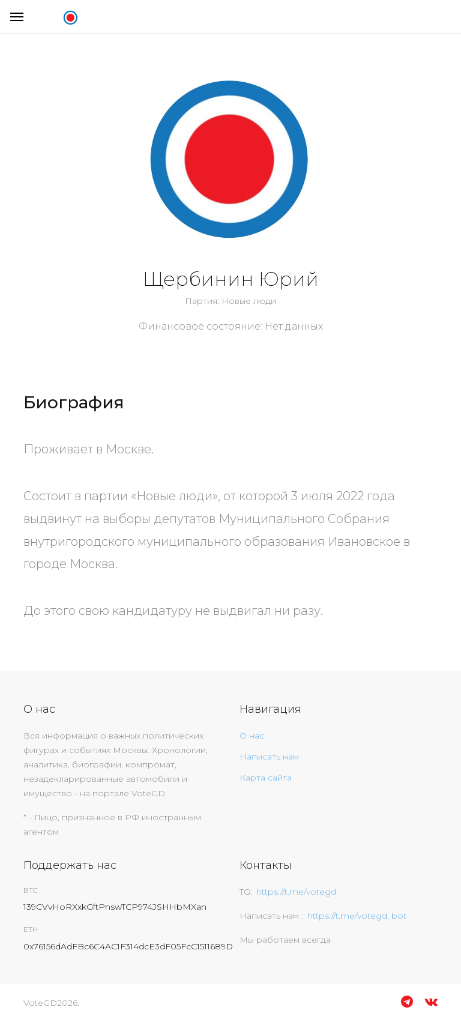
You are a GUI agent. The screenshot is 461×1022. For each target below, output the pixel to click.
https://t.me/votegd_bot (356, 915)
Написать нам (269, 756)
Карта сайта (266, 777)
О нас (252, 735)
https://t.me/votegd (296, 891)
